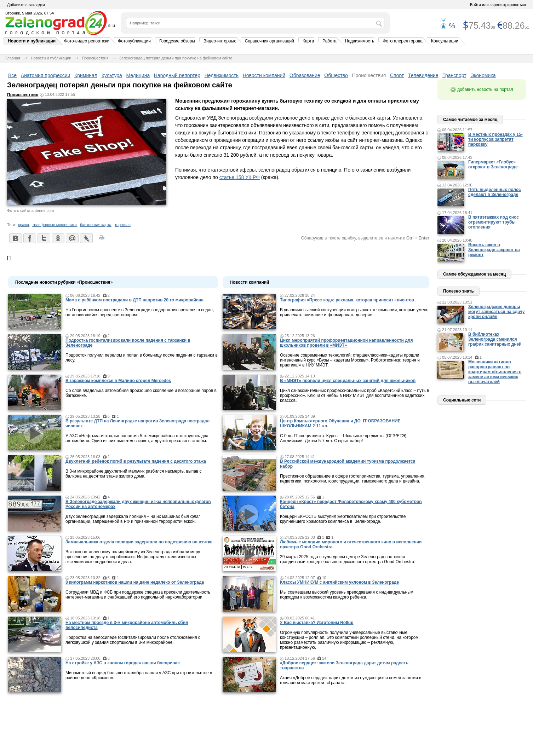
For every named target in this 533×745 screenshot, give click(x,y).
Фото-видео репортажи (86, 41)
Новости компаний (264, 75)
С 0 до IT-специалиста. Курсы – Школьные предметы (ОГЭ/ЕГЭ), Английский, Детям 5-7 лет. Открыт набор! (343, 438)
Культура (112, 75)
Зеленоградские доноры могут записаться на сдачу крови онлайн (496, 311)
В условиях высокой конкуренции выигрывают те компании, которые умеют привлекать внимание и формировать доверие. (354, 312)
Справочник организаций (269, 41)
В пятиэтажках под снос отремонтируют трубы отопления (493, 222)
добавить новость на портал (485, 89)
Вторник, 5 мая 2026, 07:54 (29, 13)
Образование (305, 75)
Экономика (482, 75)
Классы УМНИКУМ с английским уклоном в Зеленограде (339, 582)
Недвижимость (359, 41)
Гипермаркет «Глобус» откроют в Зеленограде (493, 164)
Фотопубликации (134, 41)
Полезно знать (458, 291)
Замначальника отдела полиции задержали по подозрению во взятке (138, 541)
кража (23, 225)
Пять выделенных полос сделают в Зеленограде (494, 192)
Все (12, 75)
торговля (123, 225)
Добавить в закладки (26, 4)
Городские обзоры (177, 41)
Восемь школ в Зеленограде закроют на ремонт (494, 249)
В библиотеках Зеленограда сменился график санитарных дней (495, 339)
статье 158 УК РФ (239, 177)
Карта (308, 41)
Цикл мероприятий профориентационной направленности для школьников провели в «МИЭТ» (346, 343)
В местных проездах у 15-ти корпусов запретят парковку (495, 139)
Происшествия (95, 58)
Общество (336, 75)
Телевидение (423, 75)
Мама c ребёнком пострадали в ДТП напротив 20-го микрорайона (134, 300)
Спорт (397, 75)
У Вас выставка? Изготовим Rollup (317, 622)
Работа (329, 41)
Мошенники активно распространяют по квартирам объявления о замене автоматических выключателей (495, 371)
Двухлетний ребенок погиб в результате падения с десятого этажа (135, 461)
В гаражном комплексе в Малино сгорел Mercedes (118, 380)
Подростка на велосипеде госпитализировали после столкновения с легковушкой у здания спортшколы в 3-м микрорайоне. (132, 640)
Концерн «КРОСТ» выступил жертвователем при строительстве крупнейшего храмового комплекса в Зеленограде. (343, 519)
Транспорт (454, 75)
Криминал (85, 75)
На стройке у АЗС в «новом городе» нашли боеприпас (122, 662)
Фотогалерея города (403, 41)
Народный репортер (177, 75)
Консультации (444, 41)
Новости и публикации (32, 41)
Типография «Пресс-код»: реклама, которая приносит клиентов (347, 300)
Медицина (138, 75)
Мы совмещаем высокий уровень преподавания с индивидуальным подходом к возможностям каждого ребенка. (346, 595)
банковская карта (95, 225)
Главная (12, 58)
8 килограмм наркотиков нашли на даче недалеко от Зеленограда (134, 582)
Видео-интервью (220, 41)
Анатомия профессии (45, 75)
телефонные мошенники (54, 225)
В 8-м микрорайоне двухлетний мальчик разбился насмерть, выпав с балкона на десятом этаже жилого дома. (133, 474)
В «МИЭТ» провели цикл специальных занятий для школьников (347, 380)
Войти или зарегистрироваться (498, 4)
